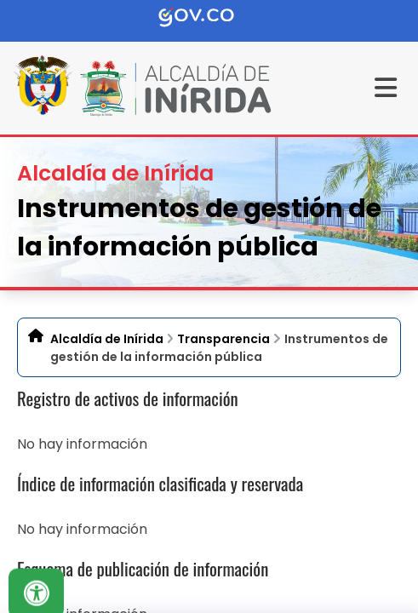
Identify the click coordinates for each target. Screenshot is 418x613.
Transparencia (223, 338)
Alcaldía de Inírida (106, 338)
